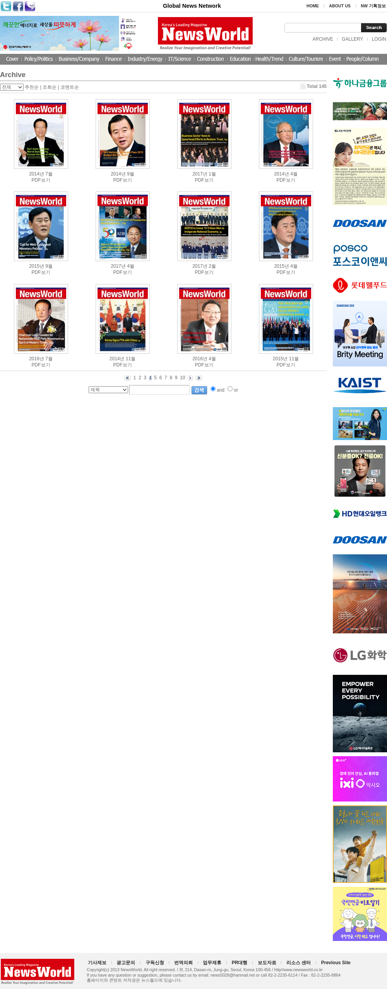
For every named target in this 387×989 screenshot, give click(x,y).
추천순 (32, 87)
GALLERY (352, 39)
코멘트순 (69, 87)
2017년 (199, 174)
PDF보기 (41, 180)
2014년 (36, 174)
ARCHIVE (322, 39)
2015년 (36, 266)
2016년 (36, 358)
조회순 (50, 87)
